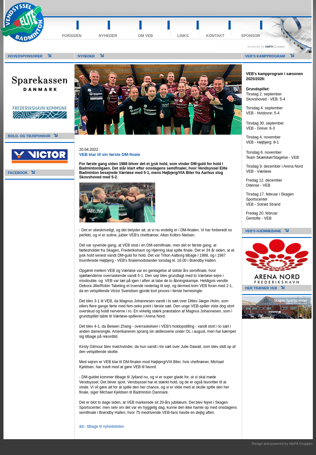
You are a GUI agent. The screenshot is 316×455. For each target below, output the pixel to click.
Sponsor (250, 36)
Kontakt (215, 36)
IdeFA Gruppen (301, 443)
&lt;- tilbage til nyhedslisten (101, 426)
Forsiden (72, 36)
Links (183, 36)
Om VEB (145, 36)
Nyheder (108, 36)
